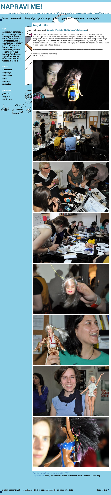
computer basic (11, 36)
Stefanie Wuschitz (54, 30)
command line (14, 34)
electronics (56, 476)
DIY (11, 39)
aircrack (17, 32)
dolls (47, 476)
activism (6, 32)
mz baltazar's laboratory (89, 476)
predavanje (44, 18)
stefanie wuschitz (65, 490)
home (5, 18)
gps (15, 45)
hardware (7, 50)
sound (16, 59)
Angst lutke (40, 25)
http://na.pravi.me (65, 13)
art (3, 34)
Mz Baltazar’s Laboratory (75, 30)
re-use (16, 56)
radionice (79, 18)
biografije (30, 18)
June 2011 (6, 94)
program (66, 18)
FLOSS (7, 45)
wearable (6, 61)
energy (19, 43)
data (4, 39)
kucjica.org (39, 490)
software (6, 59)
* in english (93, 18)
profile (7, 56)
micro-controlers (69, 476)
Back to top (102, 490)
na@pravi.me (103, 13)
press (56, 18)
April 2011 (7, 99)
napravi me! (14, 490)
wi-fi (16, 61)
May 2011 (6, 97)
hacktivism (7, 47)
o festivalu (16, 18)
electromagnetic (10, 41)
